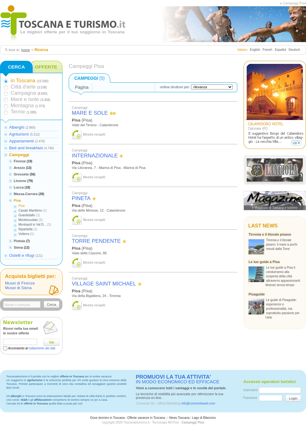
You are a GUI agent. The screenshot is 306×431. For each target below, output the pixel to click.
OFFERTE (46, 66)
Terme (18, 112)
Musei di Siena (18, 287)
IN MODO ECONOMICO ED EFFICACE (178, 379)
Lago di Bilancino (204, 417)
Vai (51, 342)
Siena (18, 247)
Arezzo (19, 168)
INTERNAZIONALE (95, 156)
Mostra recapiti (94, 134)
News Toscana (179, 417)
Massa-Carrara (25, 194)
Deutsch (294, 49)
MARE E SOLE (90, 113)
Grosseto (21, 174)
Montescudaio (28, 220)
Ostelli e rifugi (21, 255)
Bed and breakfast (26, 148)
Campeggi (19, 154)
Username (250, 390)
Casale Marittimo (30, 210)
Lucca (19, 187)
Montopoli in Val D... (32, 224)
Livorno (20, 181)
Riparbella (25, 229)
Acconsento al (31, 348)
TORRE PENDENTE (96, 241)
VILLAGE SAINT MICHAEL (104, 284)
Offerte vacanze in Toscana (146, 417)
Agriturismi (19, 134)
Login (293, 398)
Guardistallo (26, 215)
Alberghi (16, 127)
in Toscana (23, 81)
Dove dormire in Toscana (107, 417)
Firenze (20, 161)
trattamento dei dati (42, 348)
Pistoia (19, 241)
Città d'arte (23, 87)
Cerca (51, 304)
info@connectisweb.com (198, 403)
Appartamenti (21, 141)
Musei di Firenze (20, 283)
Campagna (23, 93)
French (267, 49)
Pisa (17, 200)
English (255, 49)
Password (250, 398)
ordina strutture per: (175, 87)
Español (280, 49)
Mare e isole (25, 99)
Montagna (22, 105)
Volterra (23, 234)
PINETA (81, 198)
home (25, 50)
